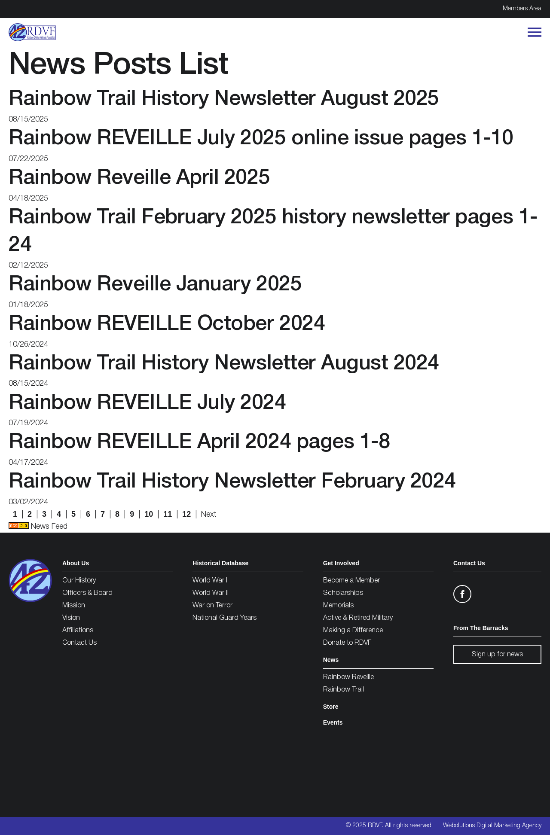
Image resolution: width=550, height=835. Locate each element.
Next (208, 514)
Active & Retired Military (358, 618)
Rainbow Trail (343, 690)
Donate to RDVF (347, 643)
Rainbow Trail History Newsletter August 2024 (224, 364)
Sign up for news (497, 655)
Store (331, 706)
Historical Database (220, 563)
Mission (73, 606)
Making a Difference (353, 631)
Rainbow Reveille (348, 677)
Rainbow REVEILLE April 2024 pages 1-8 (199, 442)
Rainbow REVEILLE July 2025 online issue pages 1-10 (261, 139)
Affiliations (77, 631)
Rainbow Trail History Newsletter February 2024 (232, 482)
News (331, 659)
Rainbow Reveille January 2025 (155, 285)
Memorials (338, 606)
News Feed (38, 526)
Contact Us (79, 643)
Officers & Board (87, 593)
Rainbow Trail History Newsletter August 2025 (224, 99)
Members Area (522, 9)
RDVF (375, 826)
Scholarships (343, 593)
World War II (210, 593)
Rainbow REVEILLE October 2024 (167, 324)
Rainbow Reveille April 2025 (139, 178)
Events (333, 722)
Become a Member (351, 581)
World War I (209, 581)
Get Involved (341, 563)
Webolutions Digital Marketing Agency (492, 826)
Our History (79, 581)
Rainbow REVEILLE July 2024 (147, 403)
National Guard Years (224, 618)
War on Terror (212, 606)
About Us (75, 563)
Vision (71, 618)
